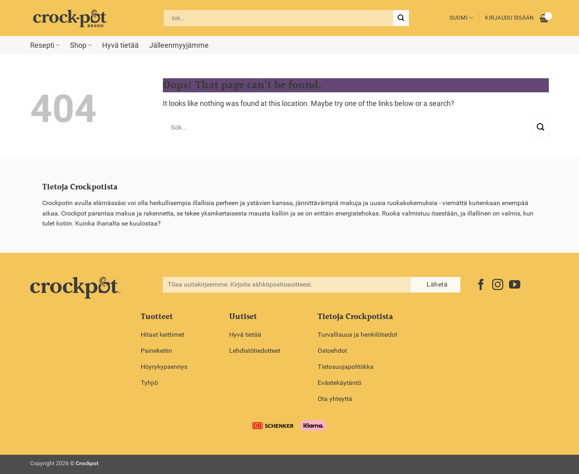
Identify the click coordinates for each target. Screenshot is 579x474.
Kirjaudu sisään (509, 17)
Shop (81, 45)
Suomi (461, 18)
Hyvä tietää (120, 45)
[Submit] (401, 18)
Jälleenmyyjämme (179, 45)
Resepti (45, 45)
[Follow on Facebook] (481, 285)
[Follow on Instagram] (497, 285)
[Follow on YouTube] (514, 285)
